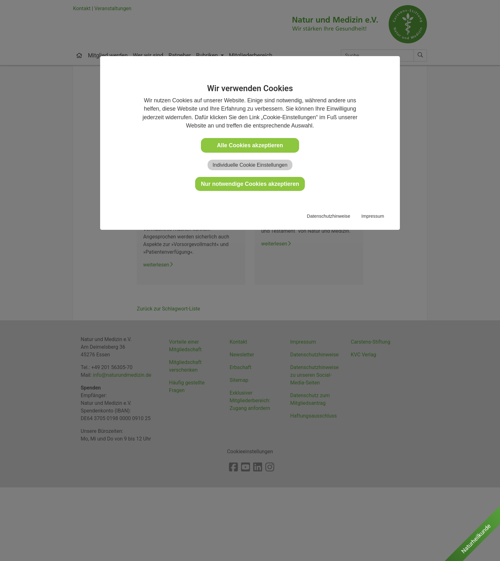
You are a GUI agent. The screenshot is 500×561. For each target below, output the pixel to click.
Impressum (372, 216)
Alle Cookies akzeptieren (250, 145)
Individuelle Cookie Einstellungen (250, 165)
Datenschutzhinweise (328, 216)
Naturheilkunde (476, 538)
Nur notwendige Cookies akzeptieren (250, 184)
